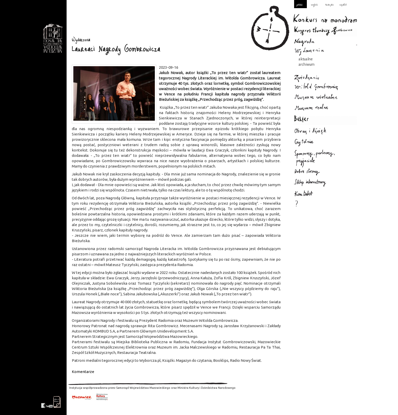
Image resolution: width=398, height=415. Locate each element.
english (314, 4)
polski (300, 4)
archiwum (306, 64)
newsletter (57, 402)
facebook (43, 402)
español (343, 4)
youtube (49, 402)
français (329, 4)
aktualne (305, 59)
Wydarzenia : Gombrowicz (53, 38)
